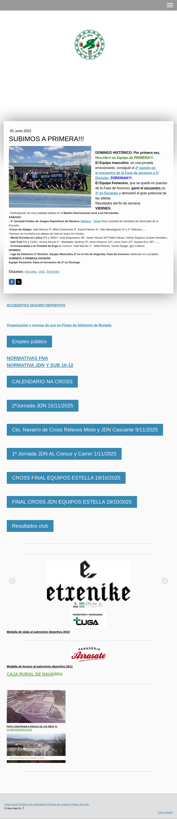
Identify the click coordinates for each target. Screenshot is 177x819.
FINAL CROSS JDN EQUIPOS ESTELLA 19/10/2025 (72, 502)
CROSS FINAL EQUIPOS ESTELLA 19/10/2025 (66, 478)
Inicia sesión (165, 812)
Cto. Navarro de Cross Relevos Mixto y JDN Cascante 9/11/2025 (85, 429)
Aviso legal (10, 804)
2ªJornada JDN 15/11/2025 (42, 405)
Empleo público (29, 341)
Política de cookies (58, 804)
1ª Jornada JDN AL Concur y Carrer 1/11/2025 (64, 454)
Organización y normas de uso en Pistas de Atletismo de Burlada (59, 325)
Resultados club (30, 526)
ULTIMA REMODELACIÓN (19, 730)
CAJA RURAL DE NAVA (30, 674)
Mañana (86, 221)
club (41, 271)
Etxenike (53, 271)
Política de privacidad (32, 804)
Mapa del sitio (80, 804)
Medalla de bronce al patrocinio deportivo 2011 (40, 666)
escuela (30, 271)
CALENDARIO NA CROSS (42, 381)
